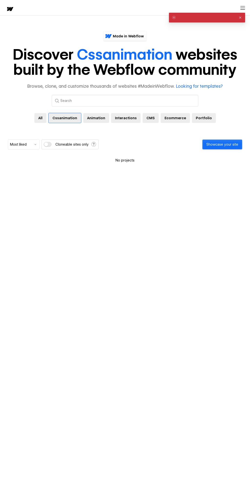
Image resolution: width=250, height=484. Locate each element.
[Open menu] (242, 8)
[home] (10, 9)
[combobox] (24, 144)
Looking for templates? (199, 86)
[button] (240, 18)
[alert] (207, 17)
